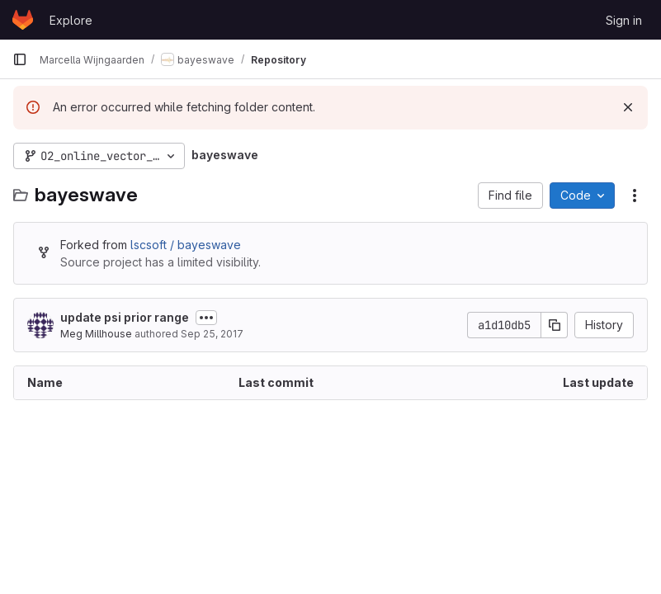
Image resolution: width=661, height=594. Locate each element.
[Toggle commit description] (206, 317)
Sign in (624, 20)
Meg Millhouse (96, 334)
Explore (71, 20)
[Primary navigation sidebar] (20, 59)
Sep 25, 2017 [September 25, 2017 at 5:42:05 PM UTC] (212, 334)
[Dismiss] (628, 107)
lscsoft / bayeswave (185, 245)
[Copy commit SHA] (554, 325)
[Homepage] (22, 20)
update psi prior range (124, 317)
